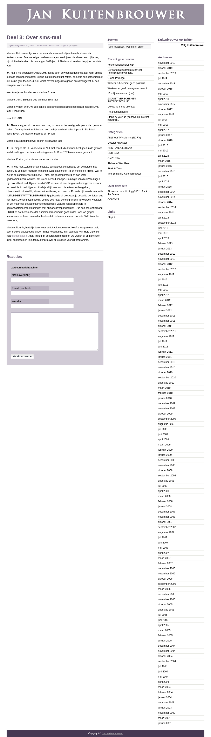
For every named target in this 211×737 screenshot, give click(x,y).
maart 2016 (164, 160)
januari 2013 (165, 248)
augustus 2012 (166, 274)
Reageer (74, 45)
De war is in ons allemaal (121, 106)
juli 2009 (162, 429)
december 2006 (166, 568)
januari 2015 (165, 186)
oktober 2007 (165, 522)
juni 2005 (163, 620)
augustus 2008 (166, 480)
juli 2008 (162, 485)
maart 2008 (164, 496)
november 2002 (166, 712)
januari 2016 (165, 166)
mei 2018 (163, 93)
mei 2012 (163, 289)
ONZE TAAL (114, 158)
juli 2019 (162, 78)
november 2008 (166, 465)
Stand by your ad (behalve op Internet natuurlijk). (128, 118)
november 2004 (166, 651)
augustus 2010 (166, 382)
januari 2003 (165, 707)
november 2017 (166, 104)
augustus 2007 (166, 532)
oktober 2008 (165, 470)
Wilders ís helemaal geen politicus (126, 83)
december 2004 (166, 645)
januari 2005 (165, 640)
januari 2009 (165, 455)
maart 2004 (164, 687)
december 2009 (166, 403)
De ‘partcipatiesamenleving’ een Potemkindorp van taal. (125, 71)
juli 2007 (162, 537)
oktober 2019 (165, 68)
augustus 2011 (166, 336)
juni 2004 (163, 671)
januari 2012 (165, 310)
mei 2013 (163, 233)
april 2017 (163, 130)
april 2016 (163, 155)
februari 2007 (165, 563)
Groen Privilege (116, 78)
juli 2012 (162, 279)
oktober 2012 (165, 264)
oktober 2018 (165, 88)
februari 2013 (165, 243)
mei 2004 (163, 676)
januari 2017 (165, 135)
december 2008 (166, 460)
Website (16, 301)
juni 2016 (163, 145)
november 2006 (166, 573)
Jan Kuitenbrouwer (112, 733)
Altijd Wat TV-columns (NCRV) (124, 137)
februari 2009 (165, 449)
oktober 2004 (165, 656)
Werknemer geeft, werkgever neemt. (128, 88)
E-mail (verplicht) (21, 288)
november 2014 (166, 197)
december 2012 (166, 253)
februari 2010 (165, 393)
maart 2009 (164, 444)
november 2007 (166, 516)
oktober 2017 (165, 109)
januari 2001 (165, 723)
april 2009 (163, 439)
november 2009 (166, 408)
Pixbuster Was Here (118, 163)
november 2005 (166, 599)
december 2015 (166, 171)
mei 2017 (163, 124)
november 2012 (166, 258)
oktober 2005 (165, 604)
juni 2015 (163, 176)
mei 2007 (163, 547)
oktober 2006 (165, 578)
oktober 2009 (165, 413)
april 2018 (163, 99)
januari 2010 (165, 398)
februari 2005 (165, 635)
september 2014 (167, 207)
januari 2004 (165, 697)
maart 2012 (164, 300)
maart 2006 (164, 589)
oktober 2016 (165, 140)
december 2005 (166, 594)
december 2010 (166, 362)
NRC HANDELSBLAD (120, 147)
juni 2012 (163, 284)
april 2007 (163, 553)
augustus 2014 (166, 212)
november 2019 (166, 62)
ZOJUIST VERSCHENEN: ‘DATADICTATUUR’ (122, 100)
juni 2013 (163, 228)
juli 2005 (162, 614)
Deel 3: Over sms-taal (34, 37)
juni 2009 (163, 434)
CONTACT (113, 199)
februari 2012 (165, 305)
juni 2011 (163, 346)
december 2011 (166, 315)
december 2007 (166, 511)
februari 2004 (165, 692)
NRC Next (113, 153)
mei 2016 (163, 150)
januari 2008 (165, 506)
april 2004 (163, 681)
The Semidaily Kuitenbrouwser (124, 173)
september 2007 (167, 527)
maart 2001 (164, 718)
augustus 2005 (166, 609)
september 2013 (167, 222)
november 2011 (166, 320)
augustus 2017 (166, 114)
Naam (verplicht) (21, 275)
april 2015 (163, 181)
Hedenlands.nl (20, 235)
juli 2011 (162, 341)
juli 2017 (162, 119)
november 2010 (166, 367)
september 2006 (167, 583)
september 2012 (167, 269)
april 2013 (163, 238)
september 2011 (167, 331)
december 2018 (166, 83)
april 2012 (163, 295)
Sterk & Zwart (115, 168)
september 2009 (167, 418)
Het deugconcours (118, 111)
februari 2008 (165, 501)
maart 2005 (164, 630)
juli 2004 (162, 666)
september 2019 (167, 73)
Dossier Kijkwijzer (117, 142)
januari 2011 (165, 357)
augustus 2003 (166, 702)
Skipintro (112, 217)
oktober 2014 (165, 202)
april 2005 (163, 625)
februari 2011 (165, 351)
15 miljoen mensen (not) (121, 93)
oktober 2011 (165, 326)
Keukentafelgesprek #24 (121, 64)
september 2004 (167, 661)
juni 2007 (163, 542)
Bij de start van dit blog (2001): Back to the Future (129, 193)
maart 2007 (164, 558)
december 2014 (166, 191)
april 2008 (163, 491)
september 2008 (167, 475)
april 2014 (163, 217)
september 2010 (167, 377)
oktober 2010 (165, 372)
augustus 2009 (166, 424)
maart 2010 (164, 387)
